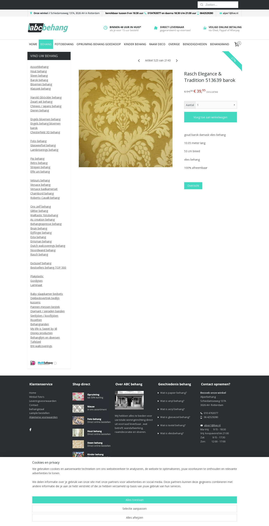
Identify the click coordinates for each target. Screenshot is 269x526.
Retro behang (38, 163)
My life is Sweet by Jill (43, 329)
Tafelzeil (35, 342)
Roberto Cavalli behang (45, 198)
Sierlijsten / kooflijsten (44, 315)
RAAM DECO (157, 44)
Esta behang (38, 237)
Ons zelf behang (40, 206)
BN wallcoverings (41, 346)
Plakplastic (37, 276)
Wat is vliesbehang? (172, 433)
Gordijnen (36, 281)
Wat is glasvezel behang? (175, 417)
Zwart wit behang (41, 101)
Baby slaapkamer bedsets (46, 294)
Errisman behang (41, 241)
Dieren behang (39, 110)
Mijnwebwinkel (213, 486)
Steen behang (39, 75)
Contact (33, 405)
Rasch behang (39, 254)
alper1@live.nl (212, 425)
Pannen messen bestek (45, 307)
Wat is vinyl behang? (172, 401)
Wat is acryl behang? (172, 409)
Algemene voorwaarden (43, 417)
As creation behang (42, 219)
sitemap (156, 486)
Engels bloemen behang (45, 119)
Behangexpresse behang (45, 224)
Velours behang (40, 180)
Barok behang (39, 80)
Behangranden (39, 324)
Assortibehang (39, 67)
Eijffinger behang (41, 232)
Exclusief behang (40, 263)
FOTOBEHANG (64, 44)
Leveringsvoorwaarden (42, 401)
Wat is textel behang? (173, 425)
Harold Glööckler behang (45, 97)
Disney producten (41, 333)
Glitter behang (39, 211)
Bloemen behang (41, 84)
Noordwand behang (42, 250)
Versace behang (40, 185)
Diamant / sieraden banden (47, 311)
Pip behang (37, 158)
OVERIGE (174, 44)
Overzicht (193, 185)
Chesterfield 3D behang (45, 132)
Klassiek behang (40, 88)
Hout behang (38, 71)
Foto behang (38, 141)
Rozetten (36, 320)
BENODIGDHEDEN (195, 44)
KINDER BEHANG (135, 44)
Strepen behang (40, 167)
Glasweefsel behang (43, 145)
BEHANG (46, 44)
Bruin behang (38, 228)
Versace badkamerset (44, 189)
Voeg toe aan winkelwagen (211, 117)
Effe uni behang (40, 171)
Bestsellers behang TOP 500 (48, 267)
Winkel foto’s (36, 397)
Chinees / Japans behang (45, 106)
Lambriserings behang (44, 150)
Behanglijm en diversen (45, 337)
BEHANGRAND (219, 44)
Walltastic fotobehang (44, 215)
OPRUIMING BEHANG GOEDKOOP (99, 44)
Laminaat (36, 285)
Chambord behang (42, 193)
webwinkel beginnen (179, 486)
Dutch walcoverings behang (47, 246)
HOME (33, 44)
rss (164, 486)
